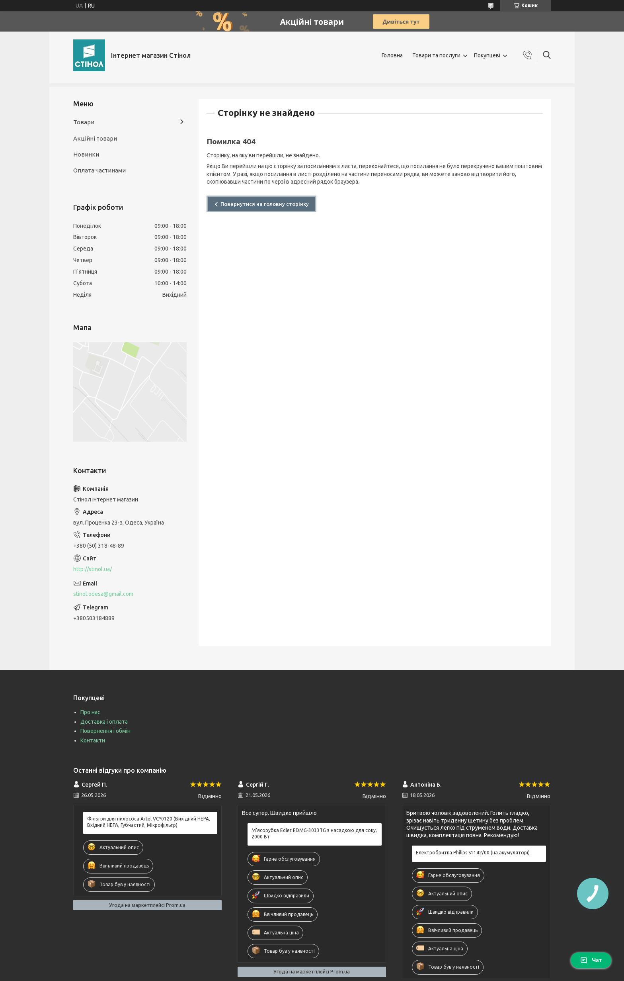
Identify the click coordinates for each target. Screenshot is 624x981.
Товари (83, 122)
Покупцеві (487, 55)
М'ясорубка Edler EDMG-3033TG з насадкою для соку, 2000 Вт (314, 833)
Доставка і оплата (104, 722)
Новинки (86, 154)
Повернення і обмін (105, 731)
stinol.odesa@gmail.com (103, 594)
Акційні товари (95, 138)
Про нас (90, 712)
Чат (591, 960)
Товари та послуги (436, 55)
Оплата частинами (99, 170)
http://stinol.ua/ (92, 569)
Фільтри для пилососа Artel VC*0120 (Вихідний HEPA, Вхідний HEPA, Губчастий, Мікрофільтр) (148, 822)
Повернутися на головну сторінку (264, 204)
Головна (392, 55)
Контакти (92, 740)
